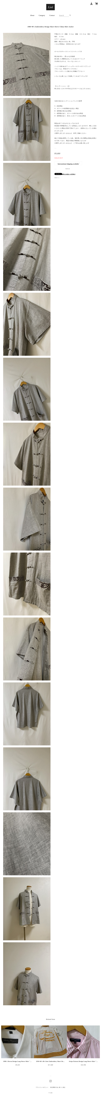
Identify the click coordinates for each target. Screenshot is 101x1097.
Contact (52, 15)
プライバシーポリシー (42, 1087)
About (32, 15)
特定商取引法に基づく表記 (57, 1087)
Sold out (67, 168)
